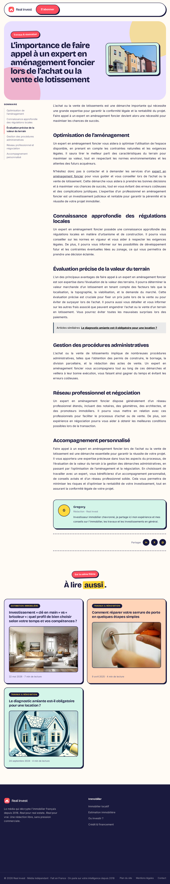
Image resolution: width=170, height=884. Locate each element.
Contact (162, 878)
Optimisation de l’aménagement (15, 112)
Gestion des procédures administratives (20, 138)
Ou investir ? (95, 819)
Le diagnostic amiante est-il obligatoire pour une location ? (42, 704)
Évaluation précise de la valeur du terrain (20, 129)
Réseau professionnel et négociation (20, 147)
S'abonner (47, 9)
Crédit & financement (101, 825)
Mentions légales (145, 878)
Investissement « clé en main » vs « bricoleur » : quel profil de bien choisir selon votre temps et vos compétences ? (43, 616)
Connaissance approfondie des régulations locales (22, 121)
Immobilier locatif (98, 807)
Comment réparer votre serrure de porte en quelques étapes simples (126, 614)
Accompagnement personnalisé (17, 155)
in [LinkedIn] (146, 542)
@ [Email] (163, 542)
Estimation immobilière (101, 813)
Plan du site (126, 878)
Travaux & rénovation (25, 34)
